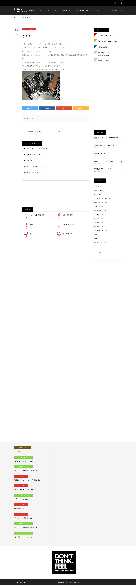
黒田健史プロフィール (35, 10)
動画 (95, 234)
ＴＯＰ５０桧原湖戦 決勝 (37, 215)
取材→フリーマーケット (70, 224)
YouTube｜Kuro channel (82, 10)
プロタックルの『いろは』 (102, 230)
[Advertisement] (55, 191)
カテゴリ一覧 (52, 10)
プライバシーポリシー (115, 10)
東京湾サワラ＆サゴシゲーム (32, 173)
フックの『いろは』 (100, 222)
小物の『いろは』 (99, 206)
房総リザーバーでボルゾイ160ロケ (34, 166)
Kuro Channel (98, 190)
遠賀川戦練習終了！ (69, 215)
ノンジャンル (29, 29)
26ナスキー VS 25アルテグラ (106, 35)
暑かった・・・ (34, 234)
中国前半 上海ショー (30, 161)
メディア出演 (99, 10)
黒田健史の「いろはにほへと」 (71, 582)
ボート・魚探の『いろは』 (102, 202)
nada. (95, 238)
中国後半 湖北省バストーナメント (34, 154)
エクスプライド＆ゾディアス (102, 198)
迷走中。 (32, 224)
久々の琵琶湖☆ (67, 234)
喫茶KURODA (66, 10)
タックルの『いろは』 (100, 210)
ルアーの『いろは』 (100, 214)
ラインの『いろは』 (100, 218)
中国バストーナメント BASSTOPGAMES (36, 148)
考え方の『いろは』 (100, 226)
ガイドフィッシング (100, 242)
